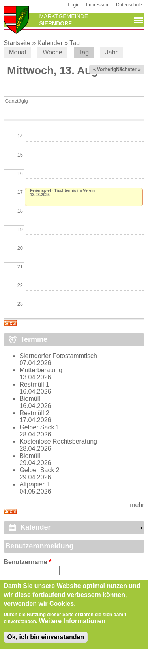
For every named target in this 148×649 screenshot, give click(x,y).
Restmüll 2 (34, 413)
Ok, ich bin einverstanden (45, 641)
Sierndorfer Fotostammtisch (58, 355)
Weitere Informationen (72, 625)
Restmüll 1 (34, 384)
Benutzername (27, 562)
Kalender (50, 43)
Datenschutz (129, 5)
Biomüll (29, 398)
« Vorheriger (107, 69)
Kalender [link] (35, 527)
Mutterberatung (40, 370)
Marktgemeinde (63, 16)
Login (73, 5)
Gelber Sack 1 (39, 427)
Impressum (97, 5)
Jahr (111, 52)
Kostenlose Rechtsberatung (58, 441)
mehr (137, 505)
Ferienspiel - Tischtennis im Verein (62, 190)
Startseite (17, 43)
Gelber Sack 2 (39, 470)
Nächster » (128, 69)
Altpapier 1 (34, 484)
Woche (52, 52)
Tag (74, 43)
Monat (17, 52)
